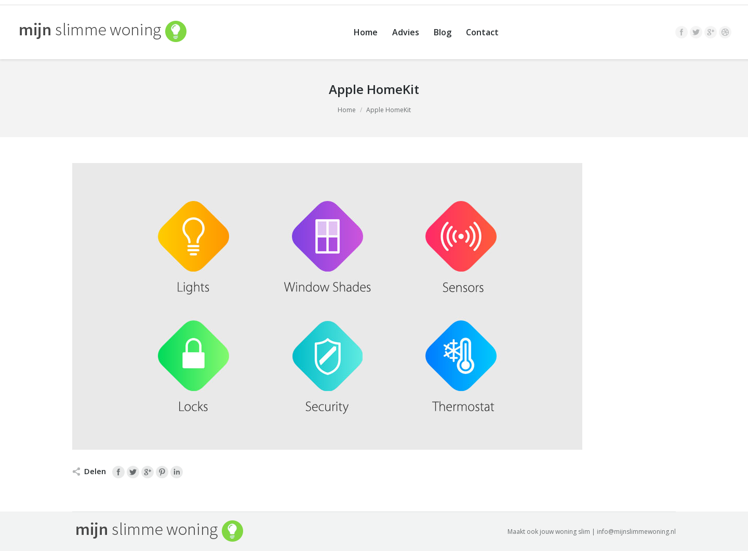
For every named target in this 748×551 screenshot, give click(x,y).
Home (347, 109)
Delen (95, 471)
